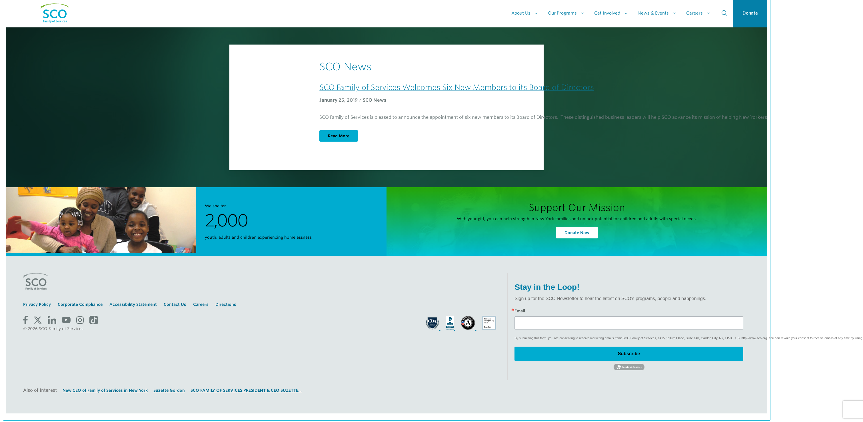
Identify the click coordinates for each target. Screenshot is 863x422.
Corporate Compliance (80, 304)
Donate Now (576, 232)
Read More (338, 136)
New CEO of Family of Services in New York (105, 390)
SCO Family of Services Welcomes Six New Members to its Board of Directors (456, 87)
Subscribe (629, 353)
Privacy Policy (37, 304)
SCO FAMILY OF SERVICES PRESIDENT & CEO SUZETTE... (246, 390)
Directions (225, 304)
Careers (201, 304)
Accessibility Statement (133, 304)
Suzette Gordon (169, 390)
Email (519, 311)
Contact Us (175, 304)
